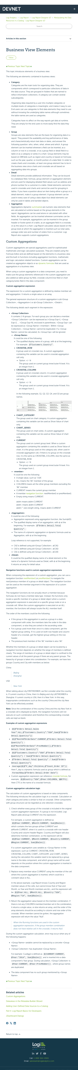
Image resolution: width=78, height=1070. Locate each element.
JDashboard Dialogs (15, 1013)
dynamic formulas (46, 263)
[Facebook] (7, 1020)
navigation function (34, 493)
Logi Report (24, 18)
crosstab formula (59, 774)
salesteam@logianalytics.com (42, 1058)
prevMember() (44, 578)
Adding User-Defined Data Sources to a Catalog (27, 1003)
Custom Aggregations (15, 993)
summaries (37, 207)
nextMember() (30, 578)
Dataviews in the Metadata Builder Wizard (24, 998)
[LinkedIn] (15, 1020)
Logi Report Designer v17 (41, 18)
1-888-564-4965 (41, 1055)
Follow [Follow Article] (11, 58)
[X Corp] (11, 1020)
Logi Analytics (11, 18)
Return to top (13, 1031)
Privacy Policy (61, 1067)
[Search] (39, 26)
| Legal (53, 1067)
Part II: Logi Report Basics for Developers (23, 1008)
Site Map (70, 1067)
